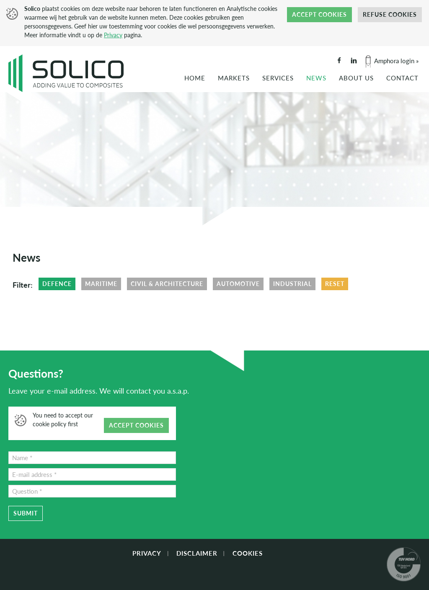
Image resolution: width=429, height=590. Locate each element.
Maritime (101, 283)
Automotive (238, 283)
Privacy (113, 35)
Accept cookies (319, 14)
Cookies (248, 553)
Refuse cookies (390, 14)
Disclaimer (196, 553)
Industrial (292, 283)
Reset (334, 283)
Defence (57, 283)
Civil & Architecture (167, 283)
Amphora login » (396, 60)
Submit (25, 513)
